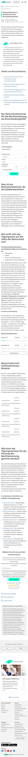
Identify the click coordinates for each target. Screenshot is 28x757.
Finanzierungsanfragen (20, 729)
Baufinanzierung (8, 539)
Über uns (3, 705)
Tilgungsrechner (8, 528)
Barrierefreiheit (4, 710)
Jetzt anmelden (14, 579)
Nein (21, 648)
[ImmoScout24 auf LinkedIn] (14, 751)
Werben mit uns (18, 735)
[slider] (6, 341)
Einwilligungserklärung (9, 573)
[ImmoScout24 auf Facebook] (2, 751)
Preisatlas (17, 712)
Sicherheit (3, 731)
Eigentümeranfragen (20, 727)
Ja (7, 648)
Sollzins (4, 159)
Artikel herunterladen (8, 594)
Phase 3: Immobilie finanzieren (11, 6)
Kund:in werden (20, 738)
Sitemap (3, 708)
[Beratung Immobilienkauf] (11, 678)
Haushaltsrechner (9, 503)
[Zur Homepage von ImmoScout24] (6, 2)
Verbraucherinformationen (7, 727)
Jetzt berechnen (14, 353)
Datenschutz (4, 729)
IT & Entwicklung (18, 710)
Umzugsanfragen (19, 731)
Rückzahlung (5, 164)
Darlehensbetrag (6, 149)
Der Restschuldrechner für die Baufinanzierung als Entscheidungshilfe (13, 79)
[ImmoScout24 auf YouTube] (8, 751)
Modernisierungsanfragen (21, 733)
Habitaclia (17, 719)
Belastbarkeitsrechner (10, 520)
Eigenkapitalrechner (10, 511)
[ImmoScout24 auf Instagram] (5, 751)
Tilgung (5, 166)
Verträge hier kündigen (20, 708)
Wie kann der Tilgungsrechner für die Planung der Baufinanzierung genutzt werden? (15, 102)
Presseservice (18, 706)
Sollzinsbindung (6, 154)
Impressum (4, 712)
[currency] (20, 337)
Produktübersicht (19, 724)
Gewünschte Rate (7, 169)
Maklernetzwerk (18, 726)
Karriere (3, 706)
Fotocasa (17, 717)
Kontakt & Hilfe (18, 705)
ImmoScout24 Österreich (20, 715)
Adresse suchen (18, 714)
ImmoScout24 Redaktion (10, 19)
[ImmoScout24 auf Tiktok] (11, 751)
